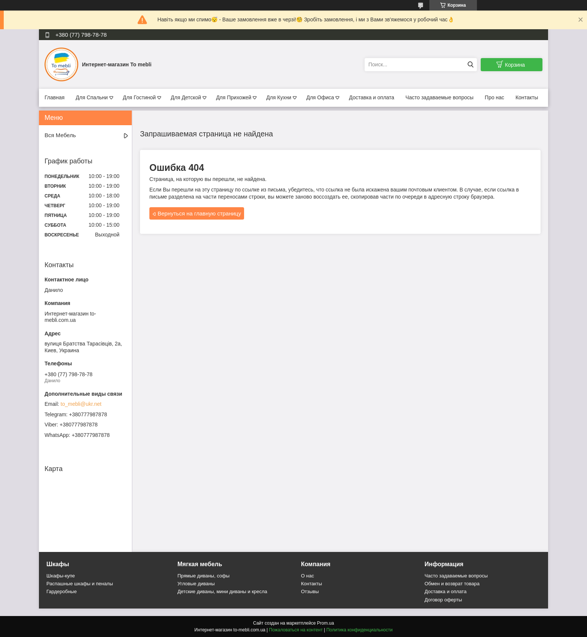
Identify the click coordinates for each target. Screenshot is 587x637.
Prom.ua (325, 623)
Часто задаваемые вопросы (439, 97)
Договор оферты (443, 600)
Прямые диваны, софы (203, 576)
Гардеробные (61, 591)
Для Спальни (92, 97)
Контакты (526, 97)
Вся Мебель (60, 135)
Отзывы (310, 591)
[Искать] (470, 64)
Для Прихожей (233, 97)
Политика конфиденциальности (359, 630)
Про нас (494, 97)
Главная (54, 97)
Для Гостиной (139, 97)
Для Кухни (278, 97)
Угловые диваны (196, 583)
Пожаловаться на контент (296, 630)
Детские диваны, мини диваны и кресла (222, 591)
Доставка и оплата (371, 97)
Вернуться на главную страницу (199, 213)
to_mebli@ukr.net (81, 404)
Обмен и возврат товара (452, 583)
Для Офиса (320, 97)
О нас (307, 576)
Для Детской (186, 97)
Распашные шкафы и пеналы (79, 583)
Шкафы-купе (60, 576)
